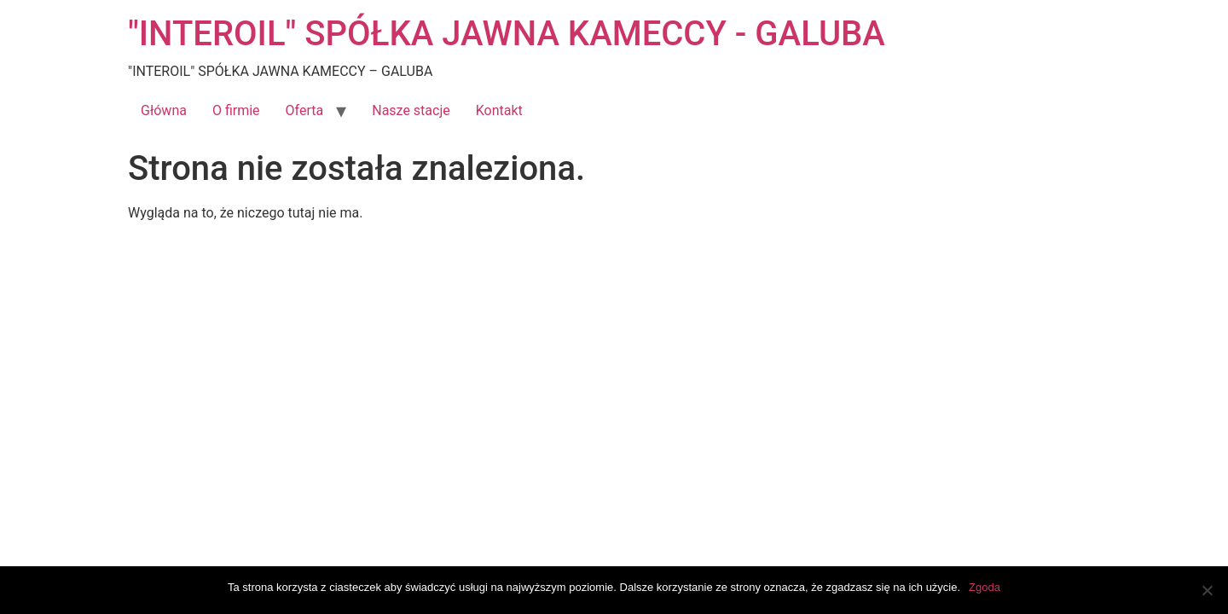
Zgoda (984, 587)
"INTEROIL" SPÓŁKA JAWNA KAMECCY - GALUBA (506, 34)
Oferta (305, 110)
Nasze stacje (411, 110)
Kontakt (499, 110)
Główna (164, 110)
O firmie (236, 110)
